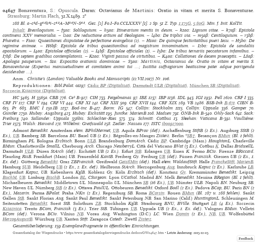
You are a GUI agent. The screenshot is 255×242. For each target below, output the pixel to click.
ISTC (156, 123)
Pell (218, 97)
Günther (10, 113)
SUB (26, 167)
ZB (98, 203)
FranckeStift (223, 161)
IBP (162, 97)
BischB (53, 177)
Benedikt (49, 161)
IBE (143, 97)
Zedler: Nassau (127, 123)
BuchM (10, 177)
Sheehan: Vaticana (199, 118)
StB (138, 151)
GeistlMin (128, 161)
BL (83, 177)
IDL (181, 97)
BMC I (37, 108)
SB (145, 182)
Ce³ (72, 97)
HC (16, 97)
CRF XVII (139, 103)
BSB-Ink (214, 103)
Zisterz (144, 219)
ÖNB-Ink (190, 113)
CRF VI (57, 103)
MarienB (245, 161)
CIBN (242, 103)
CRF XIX (168, 103)
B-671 (229, 103)
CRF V (33, 103)
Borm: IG (113, 108)
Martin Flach (45, 16)
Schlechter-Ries (101, 118)
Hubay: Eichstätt (89, 113)
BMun (224, 135)
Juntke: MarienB (130, 113)
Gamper (239, 108)
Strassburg (18, 16)
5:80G (199, 23)
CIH (94, 97)
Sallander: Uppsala (50, 118)
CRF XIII (109, 103)
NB (80, 214)
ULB (91, 141)
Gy (183, 172)
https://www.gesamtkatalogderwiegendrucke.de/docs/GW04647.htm (115, 233)
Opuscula (68, 10)
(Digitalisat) (108, 85)
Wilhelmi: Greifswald (83, 123)
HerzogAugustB (18, 219)
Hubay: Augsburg (46, 113)
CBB (53, 97)
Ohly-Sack (224, 113)
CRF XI (82, 103)
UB (116, 130)
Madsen (163, 113)
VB (190, 103)
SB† (191, 135)
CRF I (240, 97)
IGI (199, 97)
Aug (171, 167)
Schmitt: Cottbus (154, 118)
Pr (14, 108)
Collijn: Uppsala (202, 108)
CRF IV (10, 103)
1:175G (185, 23)
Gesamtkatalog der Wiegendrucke (38, 233)
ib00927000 (172, 123)
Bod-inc (79, 108)
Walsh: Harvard (38, 123)
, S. (36, 10)
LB (250, 167)
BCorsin (157, 193)
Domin (182, 214)
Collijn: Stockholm (154, 108)
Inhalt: (19, 30)
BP (164, 141)
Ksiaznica (12, 208)
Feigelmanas (119, 97)
